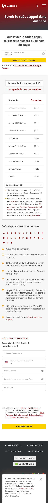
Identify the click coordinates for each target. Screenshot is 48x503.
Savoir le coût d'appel (24, 60)
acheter (13, 201)
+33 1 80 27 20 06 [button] (13, 451)
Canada (5, 68)
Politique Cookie (27, 488)
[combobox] (7, 362)
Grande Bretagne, (33, 65)
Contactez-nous (24, 458)
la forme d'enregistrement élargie (15, 338)
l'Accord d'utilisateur (29, 408)
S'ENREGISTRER (24, 426)
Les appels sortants (33, 215)
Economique (36, 100)
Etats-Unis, (19, 65)
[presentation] (21, 399)
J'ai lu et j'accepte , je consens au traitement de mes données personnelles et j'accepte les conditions (25, 412)
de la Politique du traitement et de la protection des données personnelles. (25, 414)
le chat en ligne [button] (24, 464)
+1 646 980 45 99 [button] (35, 445)
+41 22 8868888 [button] (35, 451)
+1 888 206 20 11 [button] (13, 445)
